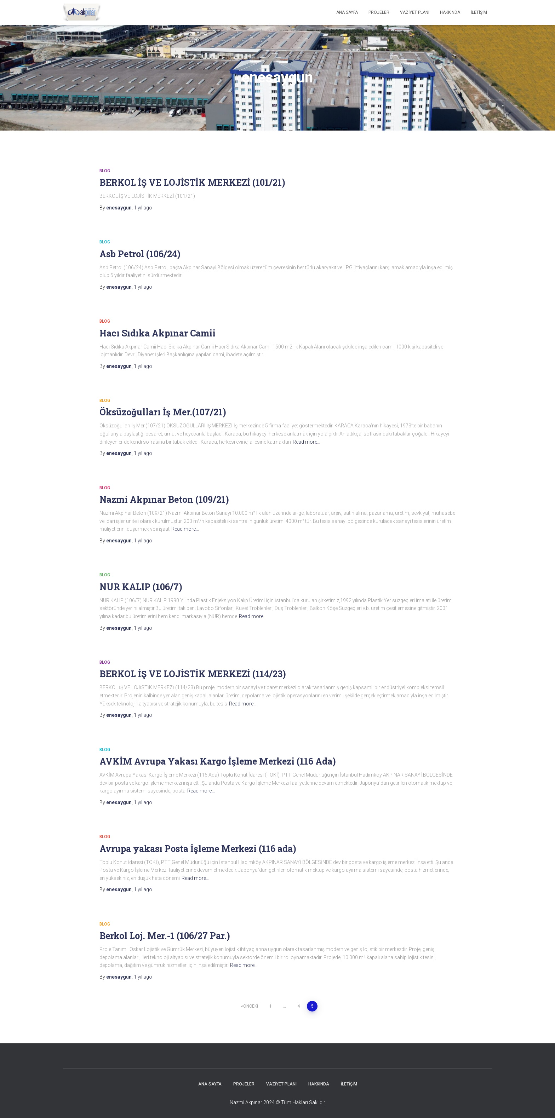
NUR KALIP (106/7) (140, 587)
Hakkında (450, 12)
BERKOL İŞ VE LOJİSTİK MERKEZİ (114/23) (192, 674)
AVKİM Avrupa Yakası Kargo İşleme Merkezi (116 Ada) (217, 761)
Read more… (306, 442)
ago (143, 208)
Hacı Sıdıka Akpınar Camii (157, 333)
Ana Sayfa (347, 12)
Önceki (250, 1006)
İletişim (479, 12)
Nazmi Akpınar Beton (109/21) (164, 499)
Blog (104, 170)
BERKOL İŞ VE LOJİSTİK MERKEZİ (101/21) (192, 182)
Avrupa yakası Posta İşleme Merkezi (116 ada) (197, 848)
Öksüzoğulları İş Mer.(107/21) (162, 412)
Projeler (378, 12)
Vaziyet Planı (414, 12)
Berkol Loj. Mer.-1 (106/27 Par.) (164, 935)
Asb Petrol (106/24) (140, 254)
